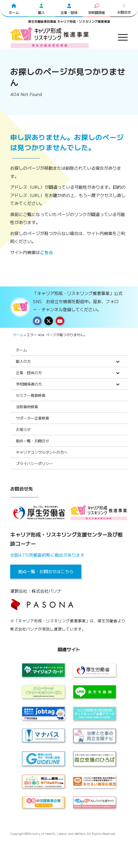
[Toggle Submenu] (118, 361)
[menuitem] (120, 37)
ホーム (18, 334)
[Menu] (120, 37)
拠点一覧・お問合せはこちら (46, 571)
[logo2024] (57, 37)
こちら (46, 252)
